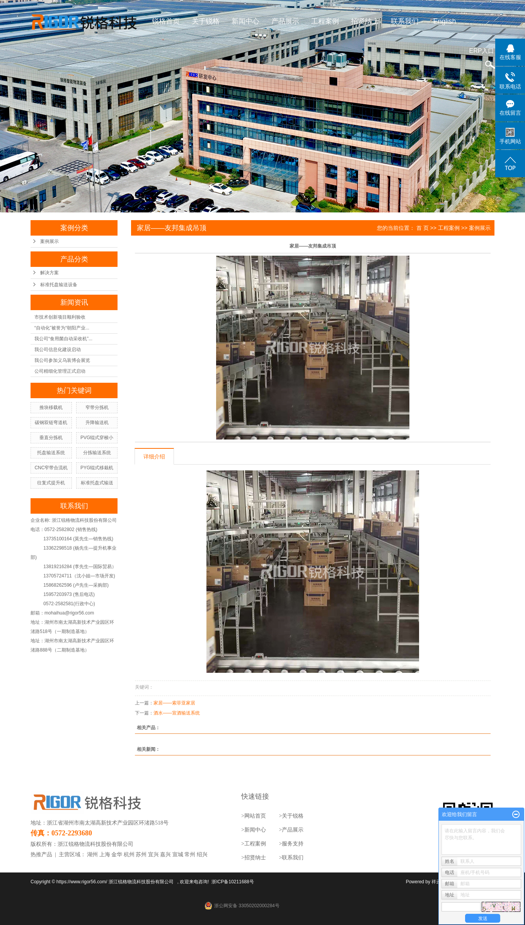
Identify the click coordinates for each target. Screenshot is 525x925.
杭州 (129, 854)
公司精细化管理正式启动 (59, 371)
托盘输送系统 (51, 452)
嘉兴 (165, 854)
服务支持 (292, 844)
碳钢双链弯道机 (51, 422)
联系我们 (405, 21)
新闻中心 (246, 21)
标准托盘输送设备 (58, 284)
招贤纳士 (365, 21)
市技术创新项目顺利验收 (59, 317)
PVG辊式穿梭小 (96, 437)
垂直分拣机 (51, 437)
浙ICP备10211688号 (232, 881)
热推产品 (41, 854)
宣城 (177, 854)
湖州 (92, 854)
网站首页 (255, 816)
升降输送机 (97, 422)
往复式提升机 (51, 482)
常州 (189, 854)
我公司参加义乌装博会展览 (62, 360)
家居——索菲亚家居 (174, 703)
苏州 (141, 854)
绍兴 (202, 854)
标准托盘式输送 (97, 482)
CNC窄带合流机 (51, 467)
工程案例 (325, 21)
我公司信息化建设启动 (57, 349)
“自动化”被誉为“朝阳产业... (61, 328)
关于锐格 (206, 21)
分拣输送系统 (97, 452)
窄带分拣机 (97, 407)
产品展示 (286, 21)
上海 (104, 854)
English (444, 21)
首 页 (422, 228)
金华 (116, 854)
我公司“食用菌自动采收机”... (63, 338)
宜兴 (153, 854)
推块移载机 (51, 407)
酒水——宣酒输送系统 (176, 713)
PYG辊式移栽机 (96, 467)
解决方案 (49, 272)
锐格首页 (166, 21)
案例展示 (49, 241)
